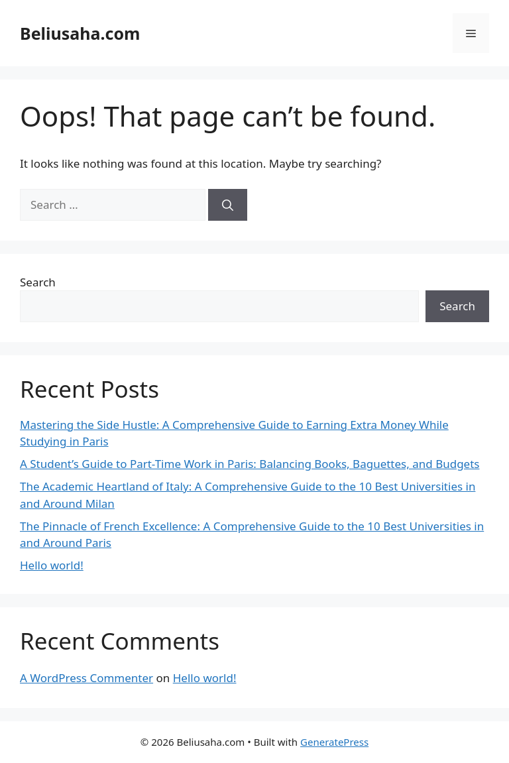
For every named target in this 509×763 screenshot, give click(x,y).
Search (38, 282)
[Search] (227, 205)
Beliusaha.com (80, 33)
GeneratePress (334, 741)
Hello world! (52, 565)
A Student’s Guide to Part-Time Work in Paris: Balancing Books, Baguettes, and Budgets (249, 463)
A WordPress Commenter (86, 677)
